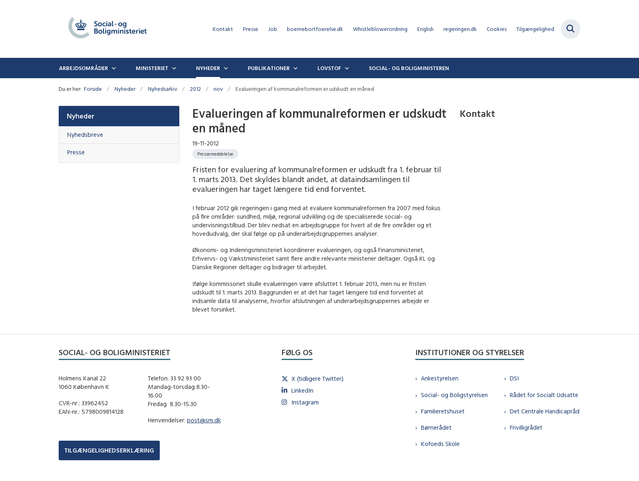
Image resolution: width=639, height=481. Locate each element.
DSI (514, 378)
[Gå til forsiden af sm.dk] (107, 29)
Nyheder (208, 68)
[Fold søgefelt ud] (570, 29)
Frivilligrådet (526, 427)
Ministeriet (152, 68)
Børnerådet (436, 427)
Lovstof (329, 68)
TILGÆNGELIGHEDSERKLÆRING (109, 450)
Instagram (305, 402)
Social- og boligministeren (409, 68)
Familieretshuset (443, 411)
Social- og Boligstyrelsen (454, 395)
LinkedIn (302, 390)
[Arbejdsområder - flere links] (113, 68)
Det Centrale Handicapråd (545, 411)
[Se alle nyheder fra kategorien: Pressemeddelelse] (215, 154)
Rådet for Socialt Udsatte (544, 395)
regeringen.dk (460, 29)
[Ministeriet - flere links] (173, 68)
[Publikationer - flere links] (294, 68)
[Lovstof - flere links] (346, 68)
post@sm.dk (204, 420)
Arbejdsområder (83, 68)
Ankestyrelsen (439, 378)
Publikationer (269, 68)
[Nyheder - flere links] (225, 68)
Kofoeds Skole (440, 444)
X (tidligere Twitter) (317, 378)
